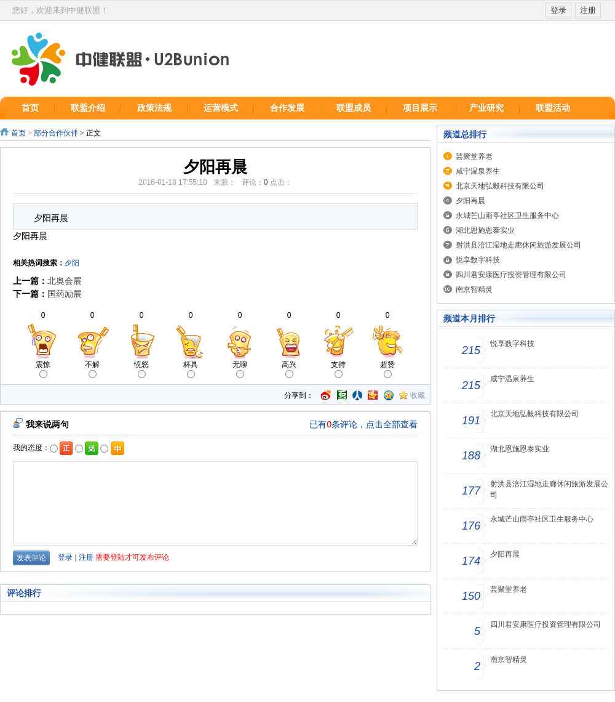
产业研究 (486, 108)
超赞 (387, 369)
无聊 (239, 369)
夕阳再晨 (470, 200)
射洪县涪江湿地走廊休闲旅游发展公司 (518, 245)
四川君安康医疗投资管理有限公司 (511, 274)
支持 (338, 369)
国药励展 (64, 294)
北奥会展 (64, 281)
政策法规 (154, 108)
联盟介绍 (88, 108)
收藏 (417, 395)
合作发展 (287, 108)
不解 (92, 369)
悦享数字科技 (478, 260)
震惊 (43, 369)
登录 (558, 10)
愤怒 (141, 369)
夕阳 (72, 263)
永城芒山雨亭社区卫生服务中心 (507, 215)
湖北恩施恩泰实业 (485, 230)
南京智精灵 (474, 289)
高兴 (289, 369)
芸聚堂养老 (474, 156)
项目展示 (420, 108)
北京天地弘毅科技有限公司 (500, 186)
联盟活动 (553, 108)
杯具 (190, 369)
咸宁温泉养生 (478, 171)
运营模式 (221, 108)
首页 (30, 108)
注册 (588, 10)
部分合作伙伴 (57, 133)
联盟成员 (353, 108)
